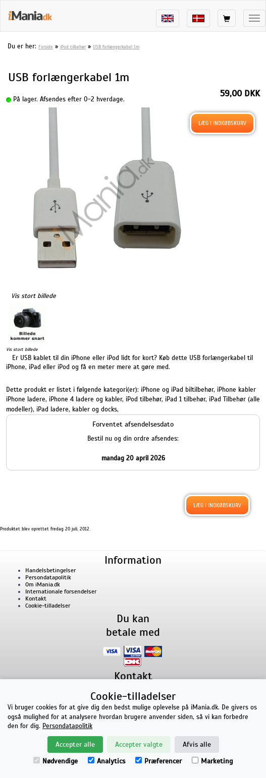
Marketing (212, 761)
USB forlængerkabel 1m (116, 47)
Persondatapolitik (48, 577)
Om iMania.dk (42, 584)
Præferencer (158, 761)
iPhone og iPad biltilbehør (177, 390)
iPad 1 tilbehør (185, 399)
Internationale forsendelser (60, 591)
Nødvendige (55, 761)
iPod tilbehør (73, 47)
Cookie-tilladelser (47, 605)
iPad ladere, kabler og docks (76, 409)
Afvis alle (197, 744)
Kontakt (35, 598)
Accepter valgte (139, 744)
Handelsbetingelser (50, 570)
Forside (45, 47)
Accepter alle (75, 744)
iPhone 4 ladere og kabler (85, 399)
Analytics (106, 761)
